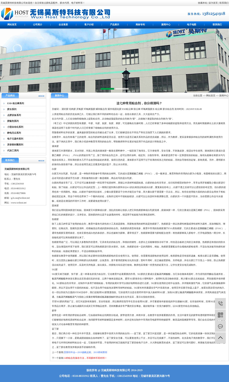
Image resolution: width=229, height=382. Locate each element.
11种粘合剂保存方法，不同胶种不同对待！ (85, 358)
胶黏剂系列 (13, 121)
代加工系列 (13, 150)
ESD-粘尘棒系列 (15, 103)
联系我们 (224, 3)
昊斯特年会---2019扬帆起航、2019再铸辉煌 (85, 352)
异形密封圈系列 (15, 144)
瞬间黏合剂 (101, 109)
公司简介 (37, 24)
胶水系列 (11, 109)
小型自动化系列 (15, 127)
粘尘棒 (158, 109)
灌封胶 (65, 109)
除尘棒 (137, 109)
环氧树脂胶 (89, 109)
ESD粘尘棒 (127, 109)
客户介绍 (89, 24)
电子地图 (191, 24)
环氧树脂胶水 (148, 109)
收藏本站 (202, 3)
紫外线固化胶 (114, 109)
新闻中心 (165, 24)
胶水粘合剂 (168, 109)
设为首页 (213, 3)
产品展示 (114, 24)
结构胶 (72, 109)
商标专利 (140, 24)
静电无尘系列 (14, 133)
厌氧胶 (79, 109)
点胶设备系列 (14, 115)
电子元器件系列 (15, 138)
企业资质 (63, 24)
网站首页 (12, 24)
